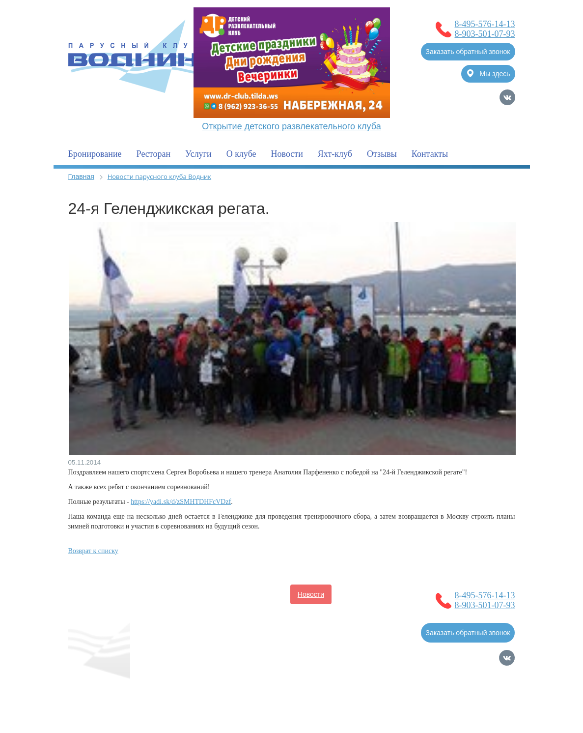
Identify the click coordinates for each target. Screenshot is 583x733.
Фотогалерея (266, 634)
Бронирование (95, 154)
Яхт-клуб (335, 154)
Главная (81, 176)
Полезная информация (300, 614)
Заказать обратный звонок (468, 52)
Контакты (430, 154)
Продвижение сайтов (464, 691)
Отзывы (382, 154)
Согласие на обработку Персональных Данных (143, 691)
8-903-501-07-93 (485, 34)
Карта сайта (496, 705)
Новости (287, 154)
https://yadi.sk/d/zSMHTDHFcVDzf (181, 501)
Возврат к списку (93, 551)
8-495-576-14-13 (485, 24)
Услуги (198, 154)
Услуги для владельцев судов (200, 614)
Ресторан (153, 154)
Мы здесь (488, 73)
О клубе (241, 154)
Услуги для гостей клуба (191, 634)
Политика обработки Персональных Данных (138, 701)
